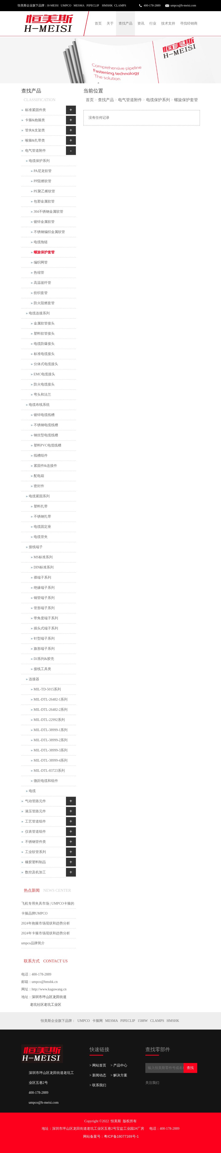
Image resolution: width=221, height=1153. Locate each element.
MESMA (111, 1021)
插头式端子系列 (46, 628)
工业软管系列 (35, 852)
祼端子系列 (42, 577)
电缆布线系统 (39, 405)
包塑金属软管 (44, 201)
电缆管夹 (41, 537)
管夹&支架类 (35, 130)
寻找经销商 (188, 23)
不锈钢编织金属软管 (49, 232)
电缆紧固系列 (39, 496)
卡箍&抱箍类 (35, 120)
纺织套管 (41, 293)
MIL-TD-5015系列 (47, 689)
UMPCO (83, 1021)
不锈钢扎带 (42, 516)
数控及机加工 (35, 872)
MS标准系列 (43, 557)
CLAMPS (157, 1021)
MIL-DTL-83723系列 (49, 770)
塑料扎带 (41, 506)
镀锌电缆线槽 (44, 415)
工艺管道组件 (35, 821)
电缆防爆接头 (44, 344)
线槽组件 (41, 455)
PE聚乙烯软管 (44, 191)
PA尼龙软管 (43, 171)
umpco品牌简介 (33, 943)
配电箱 (39, 476)
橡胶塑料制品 (35, 862)
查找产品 (125, 23)
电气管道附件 (130, 100)
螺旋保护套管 (186, 100)
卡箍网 (97, 1021)
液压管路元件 (35, 811)
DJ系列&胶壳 (44, 659)
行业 (152, 23)
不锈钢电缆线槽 (46, 425)
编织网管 (41, 262)
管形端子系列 (44, 608)
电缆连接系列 (39, 313)
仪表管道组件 (35, 831)
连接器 (34, 679)
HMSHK (173, 1021)
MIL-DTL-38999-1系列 (51, 730)
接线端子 (36, 547)
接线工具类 (42, 669)
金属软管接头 (44, 323)
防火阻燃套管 (44, 303)
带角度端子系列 (46, 618)
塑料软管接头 (44, 333)
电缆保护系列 (158, 100)
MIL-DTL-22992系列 (49, 720)
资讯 (140, 23)
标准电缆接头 (44, 354)
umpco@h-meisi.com (183, 5)
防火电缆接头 (44, 384)
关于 (110, 23)
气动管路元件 (35, 801)
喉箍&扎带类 (35, 140)
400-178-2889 (152, 5)
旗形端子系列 (44, 648)
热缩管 (39, 272)
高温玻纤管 (42, 283)
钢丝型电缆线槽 (46, 435)
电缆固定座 (42, 527)
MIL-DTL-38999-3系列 (51, 750)
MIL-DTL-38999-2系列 (51, 740)
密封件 (39, 486)
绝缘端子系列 (44, 588)
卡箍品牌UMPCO (34, 913)
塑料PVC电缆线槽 (47, 445)
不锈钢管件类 (35, 842)
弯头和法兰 (42, 394)
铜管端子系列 (44, 598)
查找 (190, 1068)
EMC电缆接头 (44, 374)
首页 (98, 23)
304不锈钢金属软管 (48, 211)
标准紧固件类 (35, 110)
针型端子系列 (44, 638)
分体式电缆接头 (46, 364)
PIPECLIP (127, 1021)
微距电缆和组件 (46, 781)
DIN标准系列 (44, 567)
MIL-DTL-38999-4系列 (51, 760)
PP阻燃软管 (43, 181)
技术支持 (168, 23)
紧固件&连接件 (45, 466)
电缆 (32, 791)
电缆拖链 (41, 242)
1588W (142, 1021)
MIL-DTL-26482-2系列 (51, 709)
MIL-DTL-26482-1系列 (51, 699)
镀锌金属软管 (44, 222)
